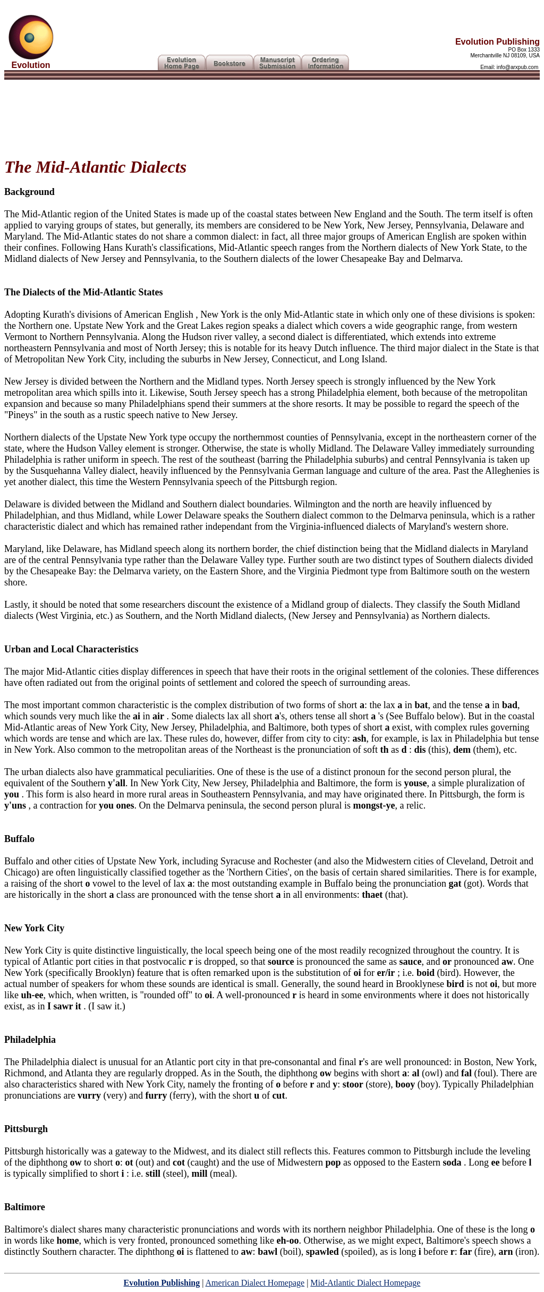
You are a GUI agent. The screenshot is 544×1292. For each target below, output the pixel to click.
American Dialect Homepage (255, 1282)
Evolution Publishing (162, 1282)
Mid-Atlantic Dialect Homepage (365, 1282)
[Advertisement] (272, 114)
